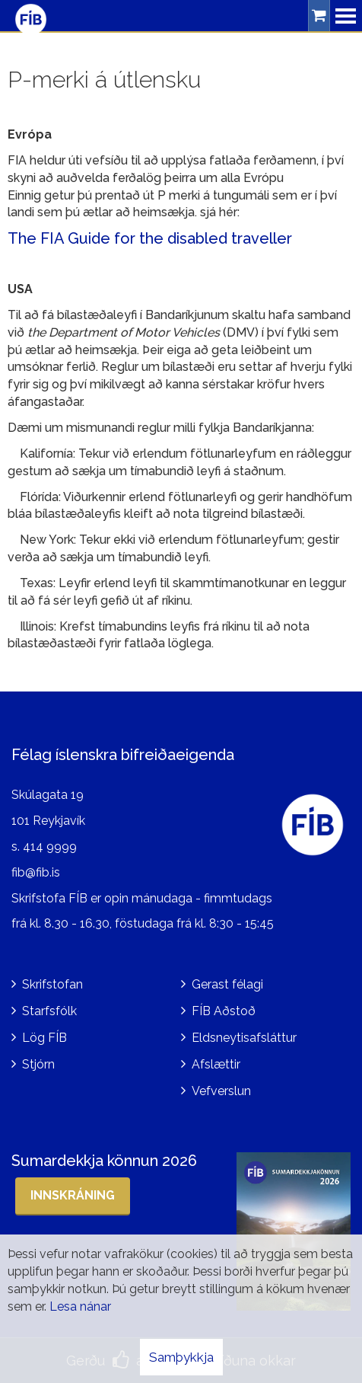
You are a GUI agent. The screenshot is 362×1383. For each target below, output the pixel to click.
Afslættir (216, 1064)
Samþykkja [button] (181, 1357)
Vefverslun (221, 1091)
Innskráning (72, 1195)
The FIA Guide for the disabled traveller (150, 238)
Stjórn (38, 1064)
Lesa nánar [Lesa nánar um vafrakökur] (80, 1306)
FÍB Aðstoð (224, 1011)
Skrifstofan (52, 984)
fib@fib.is (35, 872)
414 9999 (50, 846)
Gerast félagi (227, 984)
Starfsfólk (49, 1011)
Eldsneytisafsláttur (244, 1037)
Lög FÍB (44, 1037)
